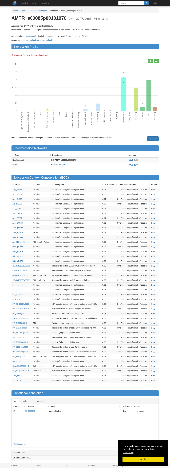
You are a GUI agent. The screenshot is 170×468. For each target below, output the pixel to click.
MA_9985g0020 (19, 356)
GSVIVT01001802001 (21, 266)
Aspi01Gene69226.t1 (21, 242)
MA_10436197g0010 (21, 309)
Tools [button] (34, 3)
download (32, 40)
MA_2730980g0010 (20, 318)
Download (153, 139)
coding (24, 40)
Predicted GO (26, 401)
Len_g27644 (18, 290)
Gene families (17, 36)
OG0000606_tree (92, 36)
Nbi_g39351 (17, 361)
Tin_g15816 (17, 380)
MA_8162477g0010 (20, 347)
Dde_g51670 (18, 261)
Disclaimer (91, 466)
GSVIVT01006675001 (21, 271)
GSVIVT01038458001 (21, 280)
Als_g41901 (17, 213)
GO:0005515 (30, 411)
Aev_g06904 (18, 189)
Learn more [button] (128, 452)
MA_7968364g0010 (20, 342)
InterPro (40, 401)
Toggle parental (20, 444)
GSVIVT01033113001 (21, 275)
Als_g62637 (17, 218)
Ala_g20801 (17, 204)
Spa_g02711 (18, 376)
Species (24, 3)
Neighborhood (18, 160)
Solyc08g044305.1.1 (21, 366)
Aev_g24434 (18, 194)
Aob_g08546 (18, 223)
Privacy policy (117, 466)
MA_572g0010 (18, 337)
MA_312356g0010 (20, 323)
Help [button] (156, 3)
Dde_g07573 (18, 256)
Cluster (15, 165)
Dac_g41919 (18, 252)
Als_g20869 (17, 209)
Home (15, 11)
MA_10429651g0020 (21, 304)
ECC (64, 177)
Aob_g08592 (18, 228)
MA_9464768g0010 (20, 352)
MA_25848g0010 (19, 314)
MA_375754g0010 (20, 328)
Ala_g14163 (17, 199)
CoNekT (14, 466)
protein (40, 40)
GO (15, 401)
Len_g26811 (18, 285)
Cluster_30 (60, 165)
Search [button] (45, 3)
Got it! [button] (143, 459)
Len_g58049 (18, 294)
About (39, 466)
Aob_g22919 (18, 232)
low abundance (41, 55)
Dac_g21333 (18, 247)
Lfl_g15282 (17, 299)
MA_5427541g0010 (20, 333)
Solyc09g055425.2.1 (21, 371)
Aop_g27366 (18, 237)
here (110, 138)
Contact (65, 466)
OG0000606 (30, 36)
